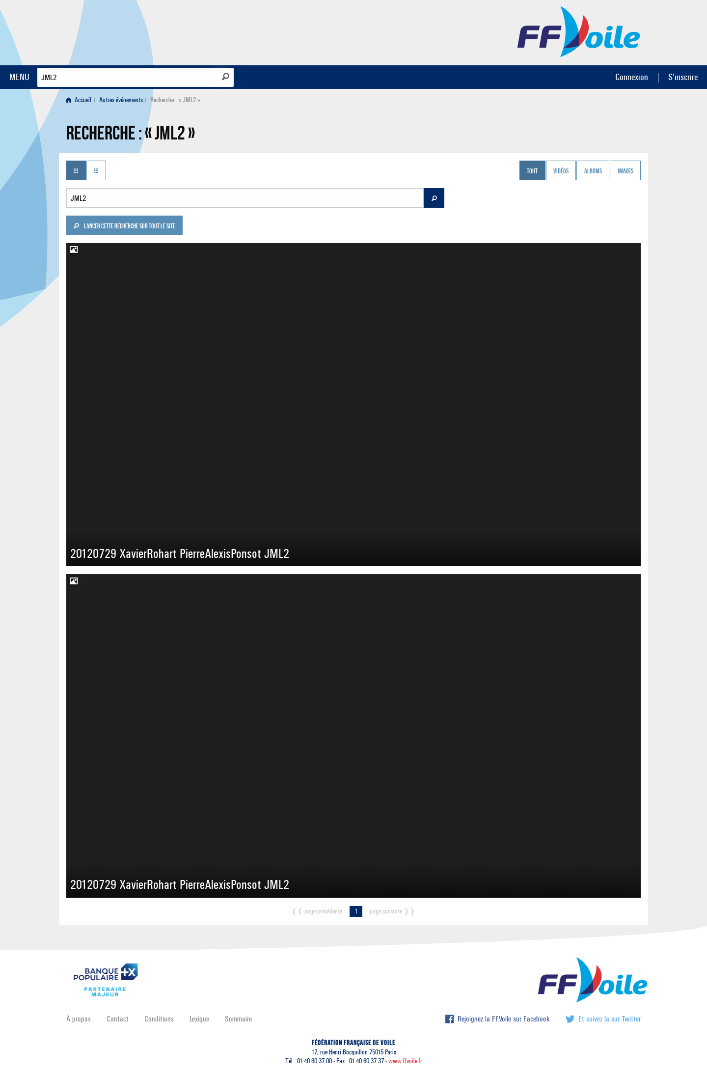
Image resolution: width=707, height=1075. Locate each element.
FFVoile (579, 31)
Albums (593, 171)
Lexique (199, 1018)
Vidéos (561, 171)
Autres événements (121, 100)
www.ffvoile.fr (405, 1061)
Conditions (159, 1018)
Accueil (78, 100)
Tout (532, 171)
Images (625, 171)
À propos (78, 1018)
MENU (19, 77)
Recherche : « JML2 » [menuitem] (175, 100)
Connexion (631, 77)
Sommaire (238, 1018)
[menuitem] (80, 100)
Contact (118, 1018)
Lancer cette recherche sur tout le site (124, 226)
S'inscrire (683, 77)
